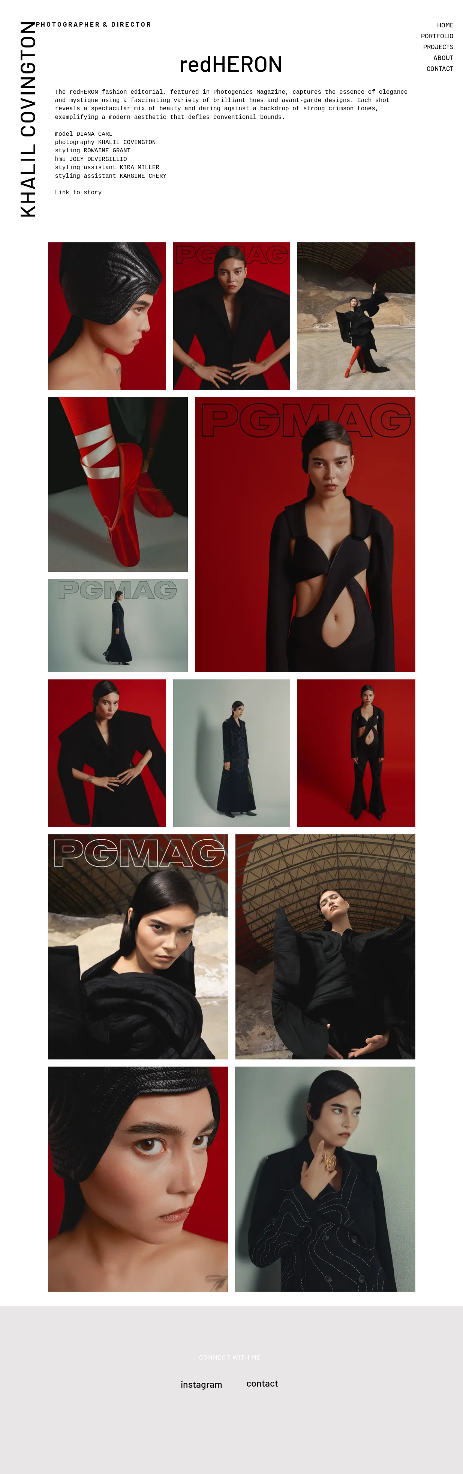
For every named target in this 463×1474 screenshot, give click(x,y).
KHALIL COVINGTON (26, 119)
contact (262, 1382)
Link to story (78, 192)
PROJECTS (438, 46)
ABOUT (443, 57)
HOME (445, 25)
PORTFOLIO (437, 35)
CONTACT (440, 68)
